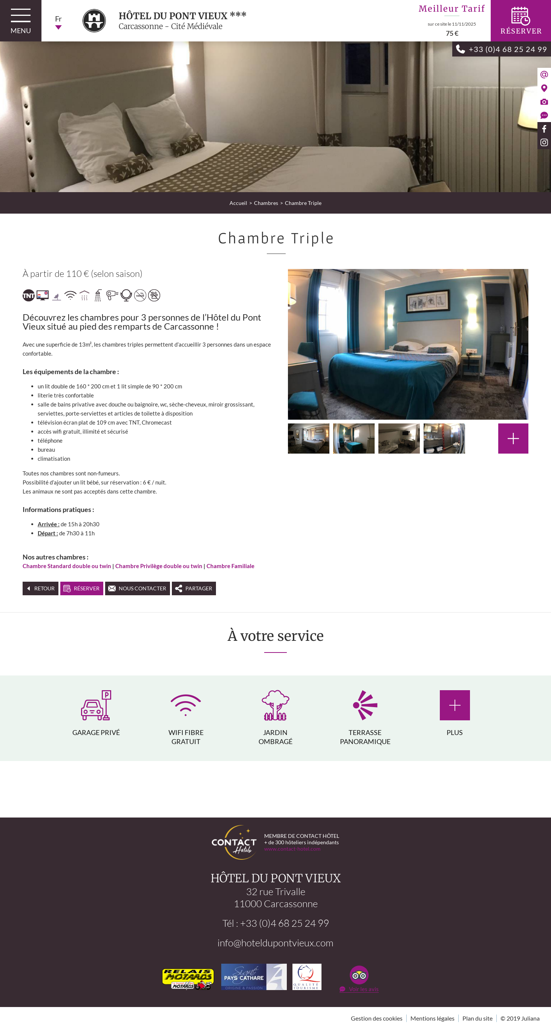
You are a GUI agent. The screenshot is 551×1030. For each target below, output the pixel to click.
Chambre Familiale (230, 565)
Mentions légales (432, 1018)
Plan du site (477, 1018)
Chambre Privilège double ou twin (158, 565)
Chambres (266, 203)
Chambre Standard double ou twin (67, 565)
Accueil (238, 203)
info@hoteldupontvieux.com (275, 943)
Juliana (530, 1018)
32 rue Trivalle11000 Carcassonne (276, 898)
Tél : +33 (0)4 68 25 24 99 (275, 923)
